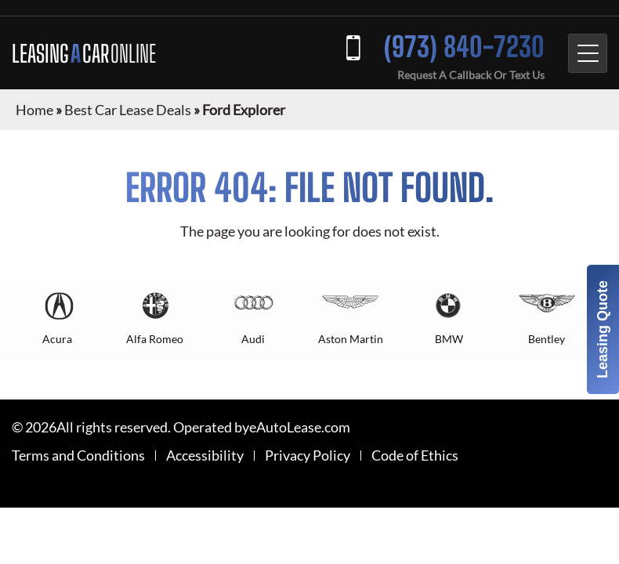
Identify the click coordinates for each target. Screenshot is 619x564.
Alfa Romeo (154, 338)
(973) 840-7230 (464, 47)
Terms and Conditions (78, 455)
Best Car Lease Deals (127, 109)
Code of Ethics (414, 455)
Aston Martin (350, 338)
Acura (57, 338)
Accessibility (205, 455)
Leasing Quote (602, 329)
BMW (449, 338)
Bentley (546, 338)
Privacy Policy (307, 455)
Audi (253, 338)
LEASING (84, 53)
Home (34, 109)
